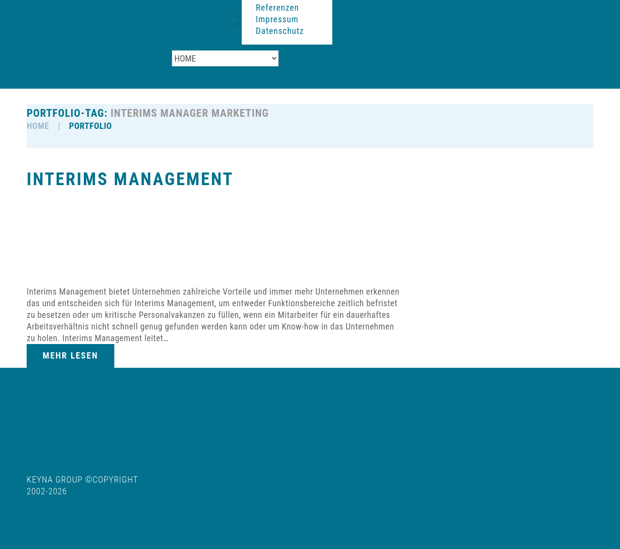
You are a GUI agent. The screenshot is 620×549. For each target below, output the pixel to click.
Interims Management (130, 179)
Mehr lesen (70, 355)
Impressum (277, 19)
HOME (38, 126)
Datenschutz (280, 31)
